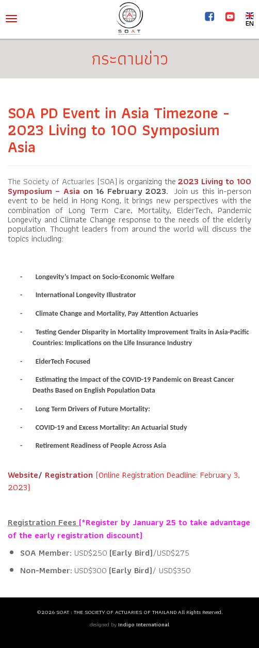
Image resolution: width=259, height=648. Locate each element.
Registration (69, 474)
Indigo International (143, 624)
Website (23, 474)
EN (250, 19)
